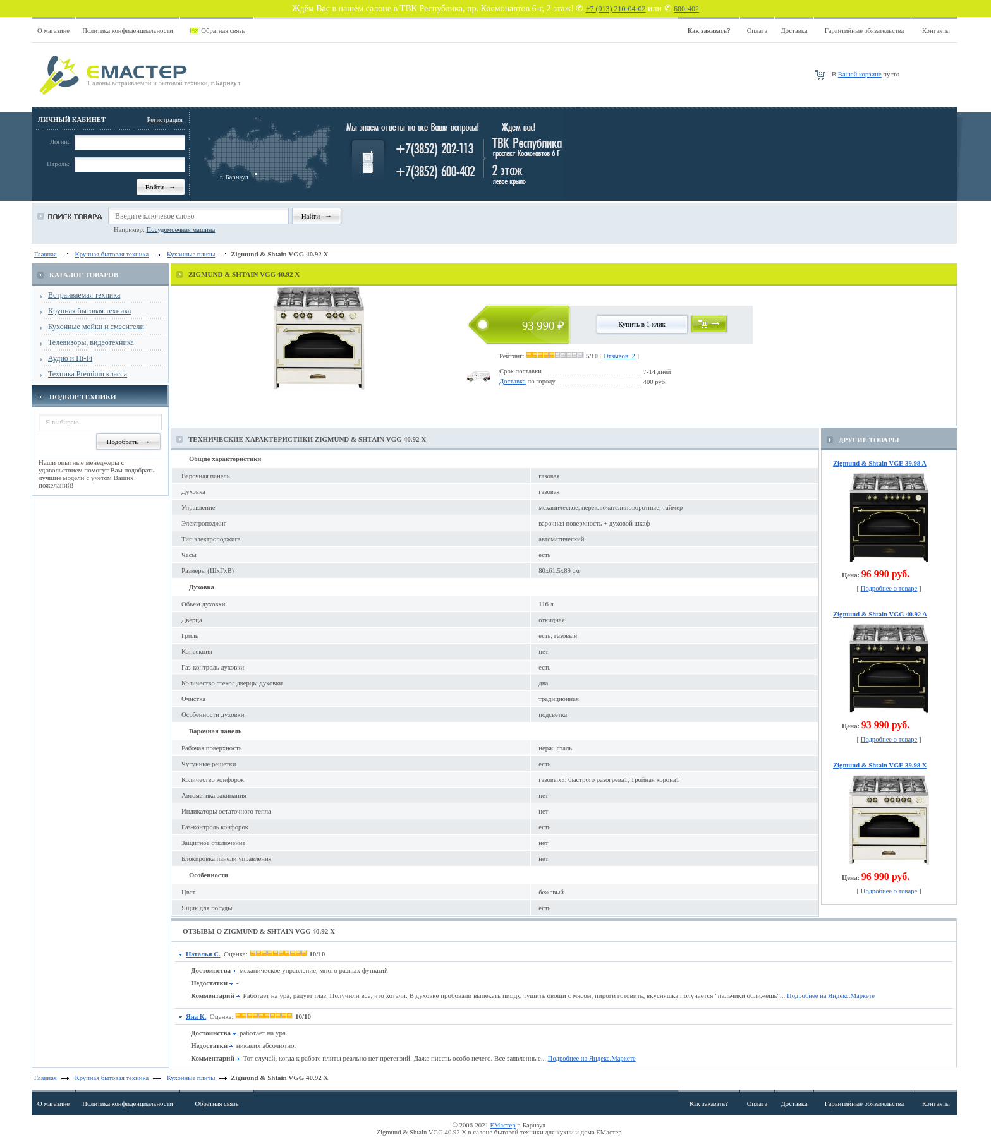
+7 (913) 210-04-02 (616, 8)
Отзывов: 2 (619, 355)
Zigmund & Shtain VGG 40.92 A (880, 614)
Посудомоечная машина (180, 229)
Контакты (936, 30)
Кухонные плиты (191, 1077)
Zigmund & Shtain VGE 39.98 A (880, 463)
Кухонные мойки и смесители (96, 326)
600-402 (686, 8)
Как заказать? (709, 1103)
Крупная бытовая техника (89, 310)
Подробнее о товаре (889, 588)
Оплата (757, 30)
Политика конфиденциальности (127, 30)
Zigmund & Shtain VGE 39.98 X (880, 765)
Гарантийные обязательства (864, 30)
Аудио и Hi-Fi (70, 358)
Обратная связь (223, 30)
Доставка (794, 30)
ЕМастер (503, 1125)
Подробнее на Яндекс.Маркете (831, 995)
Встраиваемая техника (84, 295)
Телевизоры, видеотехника (91, 342)
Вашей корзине (860, 74)
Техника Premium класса (87, 374)
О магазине (53, 30)
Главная (45, 254)
